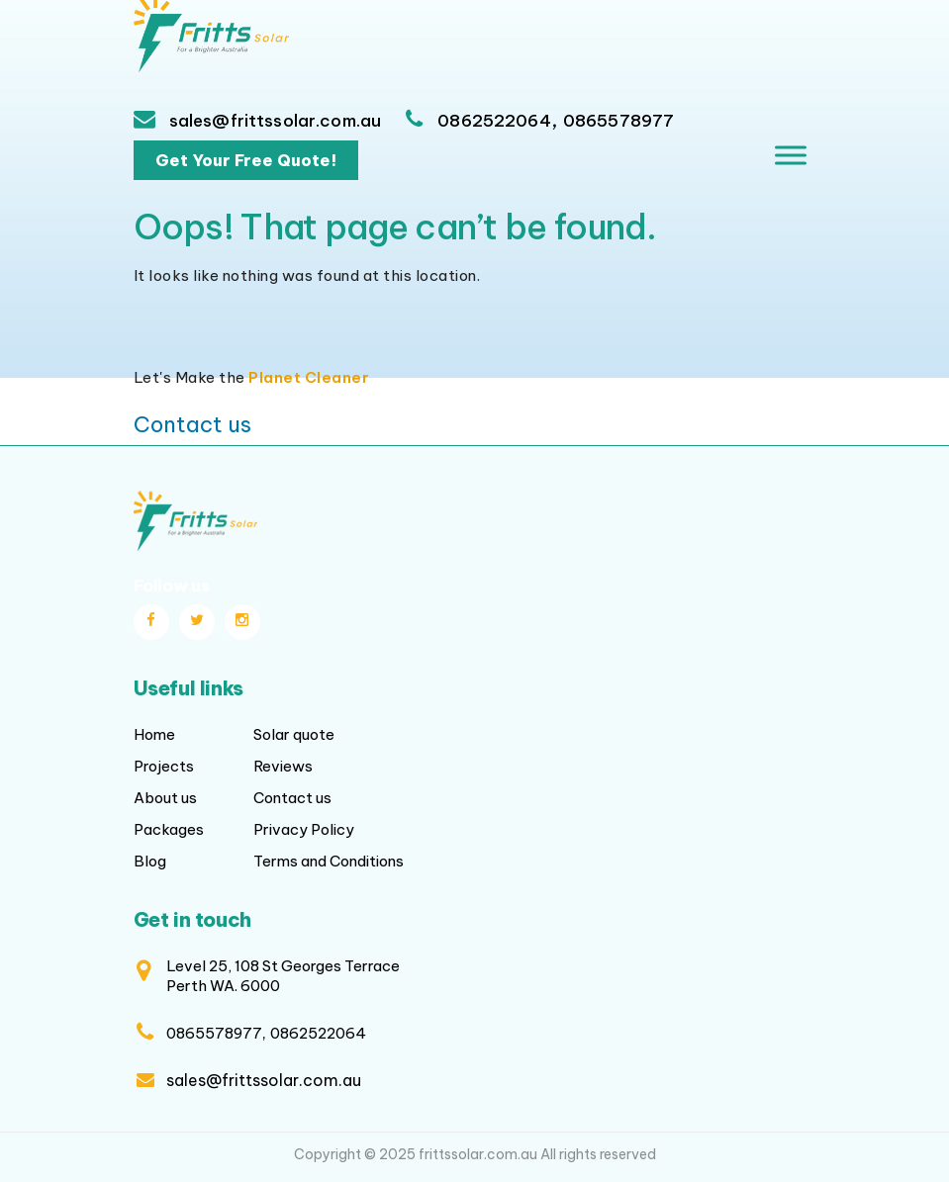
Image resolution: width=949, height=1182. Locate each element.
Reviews (283, 766)
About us (165, 797)
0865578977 (619, 121)
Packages (169, 829)
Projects (164, 766)
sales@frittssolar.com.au (273, 121)
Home (154, 734)
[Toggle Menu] (791, 154)
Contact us (192, 424)
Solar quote (293, 734)
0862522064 (494, 121)
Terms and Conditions (328, 861)
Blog (150, 861)
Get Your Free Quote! (245, 160)
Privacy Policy (303, 829)
